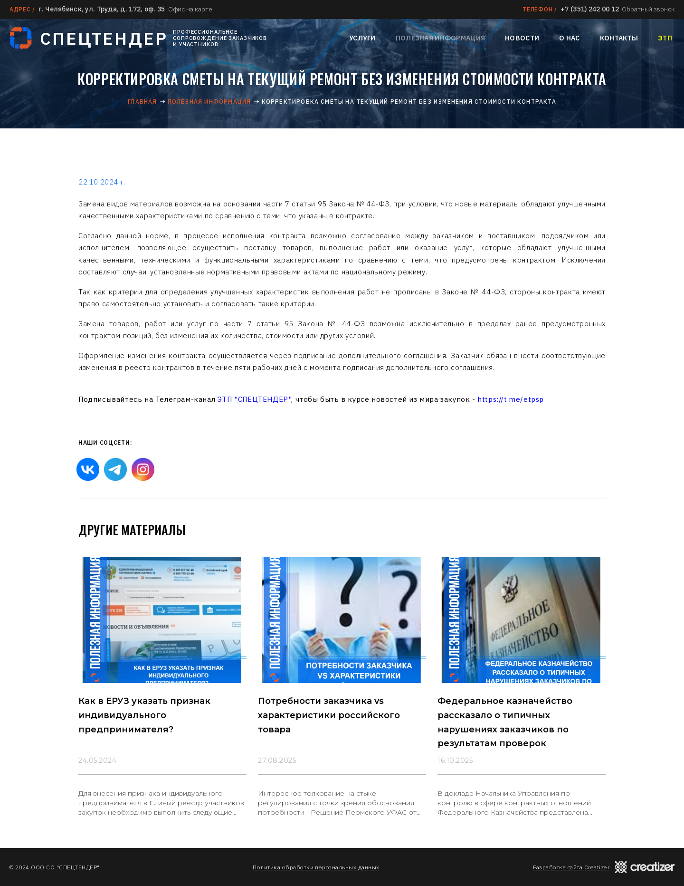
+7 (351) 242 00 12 (589, 9)
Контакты (619, 38)
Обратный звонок (648, 9)
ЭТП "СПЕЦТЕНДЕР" (255, 399)
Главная (142, 101)
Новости (522, 38)
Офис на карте (190, 9)
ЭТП (665, 38)
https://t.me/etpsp (510, 399)
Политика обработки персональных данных (316, 867)
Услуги (362, 38)
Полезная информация (440, 38)
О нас (569, 38)
